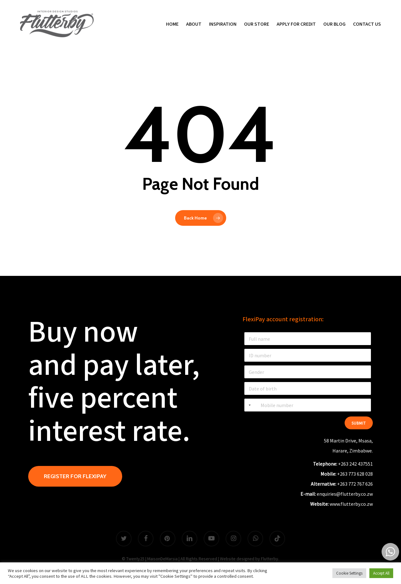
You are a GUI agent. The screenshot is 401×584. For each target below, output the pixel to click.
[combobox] (248, 405)
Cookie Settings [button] (349, 573)
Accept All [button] (381, 573)
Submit (359, 423)
